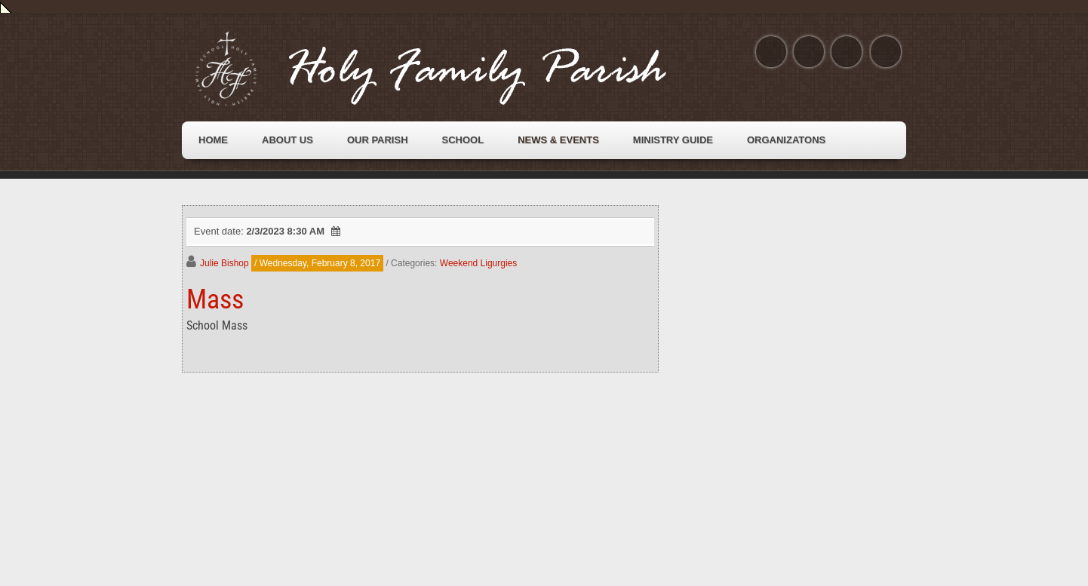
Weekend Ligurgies (479, 263)
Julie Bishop (224, 263)
